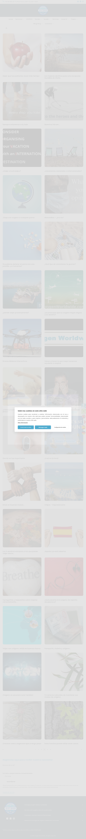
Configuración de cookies (60, 427)
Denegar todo (43, 427)
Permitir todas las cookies (25, 427)
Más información (23, 422)
